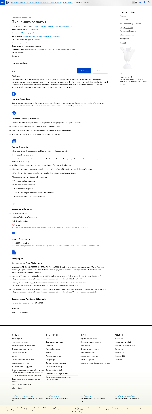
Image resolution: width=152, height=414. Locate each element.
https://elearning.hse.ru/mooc (125, 396)
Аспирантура (50, 360)
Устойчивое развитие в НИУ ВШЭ (23, 345)
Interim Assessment (127, 35)
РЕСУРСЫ (119, 335)
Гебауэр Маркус (31, 49)
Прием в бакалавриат (53, 349)
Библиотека (119, 338)
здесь (115, 408)
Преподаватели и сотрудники (22, 349)
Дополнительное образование (56, 363)
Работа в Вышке (17, 388)
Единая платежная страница (21, 384)
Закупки (14, 356)
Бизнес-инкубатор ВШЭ (54, 370)
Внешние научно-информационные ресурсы (96, 363)
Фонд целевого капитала (20, 363)
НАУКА (83, 335)
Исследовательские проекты (91, 342)
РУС (133, 2)
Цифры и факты (17, 338)
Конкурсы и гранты (87, 360)
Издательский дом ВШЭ (123, 342)
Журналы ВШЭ (120, 356)
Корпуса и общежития (19, 352)
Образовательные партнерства (57, 374)
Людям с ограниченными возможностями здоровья (26, 380)
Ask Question (100, 71)
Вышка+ (48, 352)
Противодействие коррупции (22, 367)
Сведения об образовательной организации (27, 376)
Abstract (123, 16)
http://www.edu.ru (87, 396)
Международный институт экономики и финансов (40, 33)
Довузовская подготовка (54, 342)
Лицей (48, 338)
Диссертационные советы (90, 349)
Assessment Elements (128, 31)
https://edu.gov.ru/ (52, 396)
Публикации (119, 360)
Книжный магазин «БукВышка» (125, 345)
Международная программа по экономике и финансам (51, 26)
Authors (123, 42)
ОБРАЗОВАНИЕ (52, 335)
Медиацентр (119, 352)
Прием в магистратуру (54, 356)
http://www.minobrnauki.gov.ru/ (22, 396)
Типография (119, 349)
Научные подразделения (89, 338)
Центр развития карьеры (54, 367)
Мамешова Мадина (68, 49)
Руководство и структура (20, 342)
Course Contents (126, 27)
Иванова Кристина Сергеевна (49, 49)
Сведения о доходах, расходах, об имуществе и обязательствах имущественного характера (28, 371)
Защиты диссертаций (88, 352)
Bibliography (124, 38)
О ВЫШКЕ (16, 335)
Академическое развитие (89, 356)
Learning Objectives (127, 20)
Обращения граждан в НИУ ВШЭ (23, 360)
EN (136, 2)
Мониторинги (85, 345)
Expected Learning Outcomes (131, 23)
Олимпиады (50, 345)
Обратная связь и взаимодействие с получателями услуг (58, 378)
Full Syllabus (84, 71)
